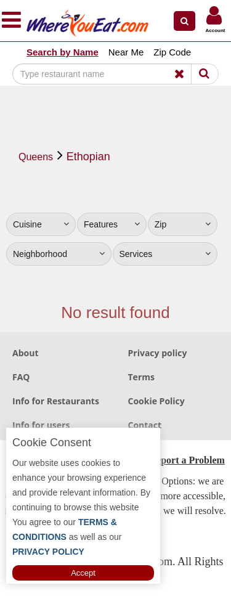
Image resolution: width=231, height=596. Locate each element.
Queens (35, 157)
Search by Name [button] (62, 52)
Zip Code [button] (172, 52)
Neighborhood (59, 254)
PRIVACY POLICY (48, 552)
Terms (141, 377)
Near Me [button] (126, 52)
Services (165, 254)
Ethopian (88, 156)
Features (112, 224)
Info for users (41, 425)
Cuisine (41, 224)
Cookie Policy (156, 401)
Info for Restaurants (55, 401)
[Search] (107, 73)
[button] (184, 21)
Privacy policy (157, 353)
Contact (145, 425)
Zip (183, 224)
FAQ (21, 377)
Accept (83, 573)
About (25, 353)
